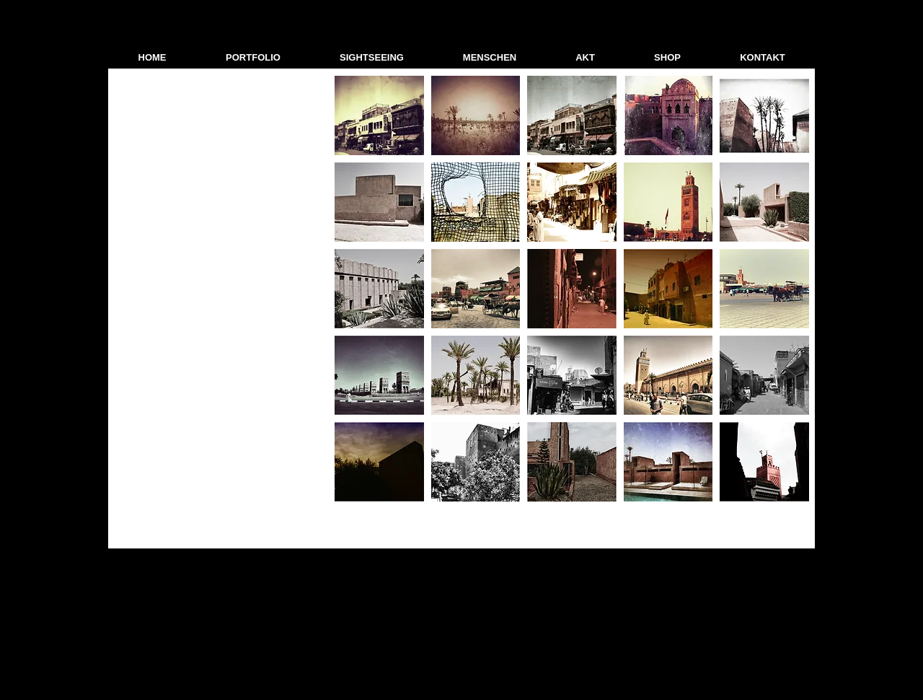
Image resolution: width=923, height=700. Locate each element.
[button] (253, 58)
